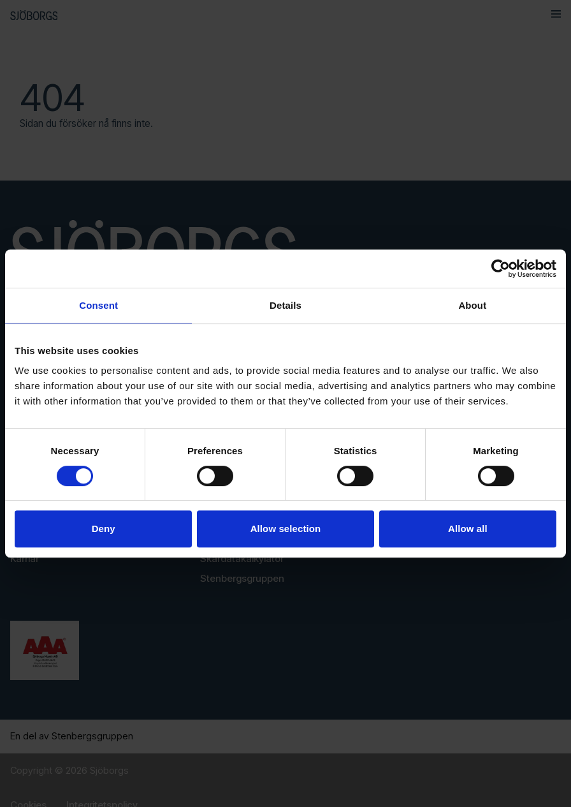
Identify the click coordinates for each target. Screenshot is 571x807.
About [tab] (472, 305)
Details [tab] (285, 305)
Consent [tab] (98, 305)
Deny (103, 528)
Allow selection (285, 528)
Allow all (468, 528)
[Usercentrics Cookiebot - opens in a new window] (500, 268)
